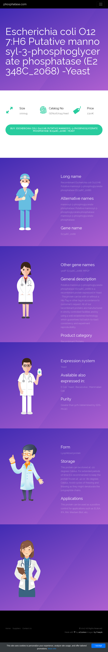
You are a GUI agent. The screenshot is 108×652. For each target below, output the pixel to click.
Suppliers (17, 628)
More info (52, 648)
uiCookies (82, 632)
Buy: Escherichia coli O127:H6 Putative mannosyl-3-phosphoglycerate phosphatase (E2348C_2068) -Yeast (54, 129)
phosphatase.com (14, 4)
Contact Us (27, 628)
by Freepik (98, 632)
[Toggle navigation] (101, 4)
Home (8, 628)
